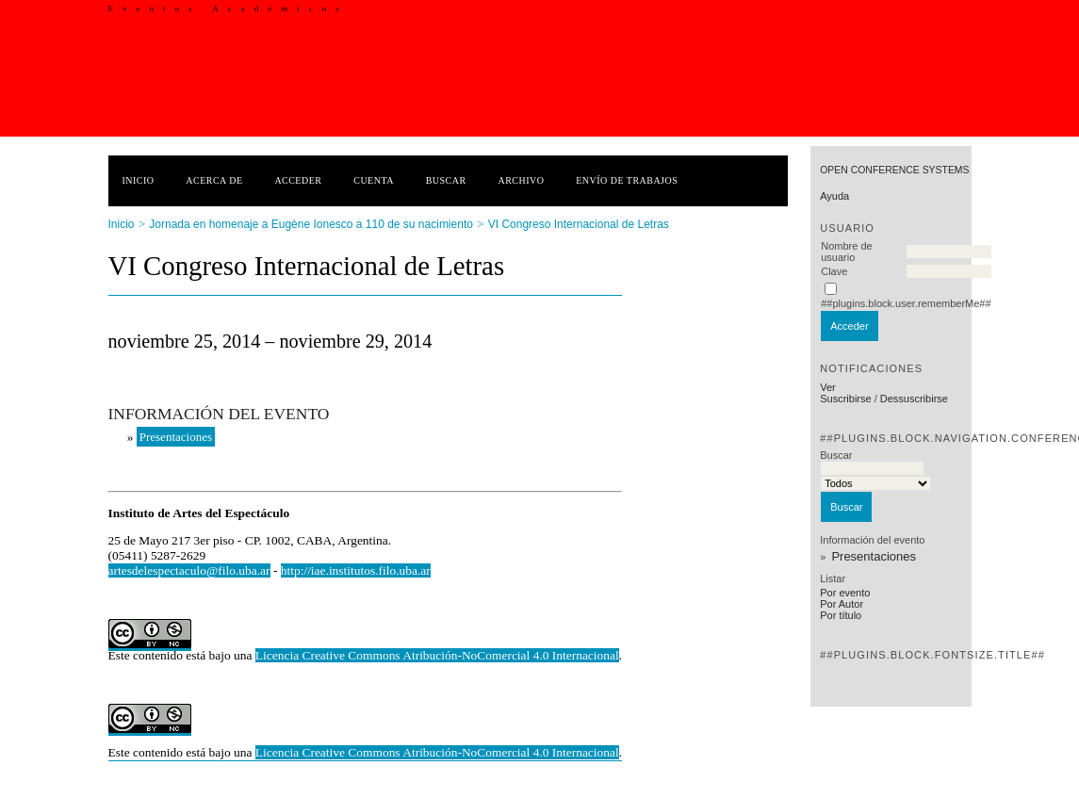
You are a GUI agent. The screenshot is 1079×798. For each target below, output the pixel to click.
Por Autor (841, 604)
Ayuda (834, 196)
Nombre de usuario (846, 251)
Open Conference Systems (894, 170)
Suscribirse (845, 398)
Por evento (845, 592)
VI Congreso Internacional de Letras (578, 224)
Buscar (446, 180)
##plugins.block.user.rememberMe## (905, 303)
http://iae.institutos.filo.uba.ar (356, 570)
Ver (828, 387)
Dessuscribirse (914, 398)
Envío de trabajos (627, 180)
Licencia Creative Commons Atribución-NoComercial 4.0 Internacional (437, 655)
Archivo (521, 180)
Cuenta (373, 180)
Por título (840, 615)
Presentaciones (873, 556)
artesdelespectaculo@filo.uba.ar (189, 570)
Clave (834, 271)
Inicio (139, 180)
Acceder (297, 180)
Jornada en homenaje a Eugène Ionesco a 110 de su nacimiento (311, 224)
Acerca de (214, 180)
